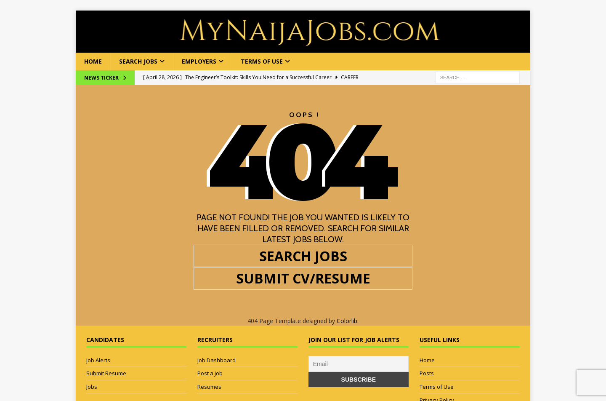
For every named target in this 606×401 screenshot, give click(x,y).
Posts (427, 373)
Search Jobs (138, 61)
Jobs (91, 386)
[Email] (358, 364)
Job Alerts (98, 360)
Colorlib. (348, 321)
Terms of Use (262, 61)
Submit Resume (106, 373)
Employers (199, 61)
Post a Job (210, 373)
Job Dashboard (216, 360)
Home (93, 61)
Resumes (209, 386)
